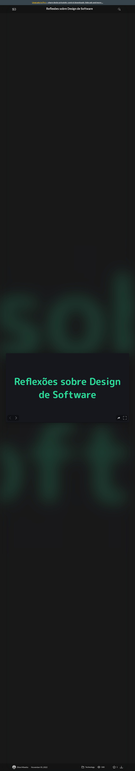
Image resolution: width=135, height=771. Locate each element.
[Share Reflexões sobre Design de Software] (108, 767)
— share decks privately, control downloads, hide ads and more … (67, 2)
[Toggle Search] (119, 9)
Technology (88, 767)
